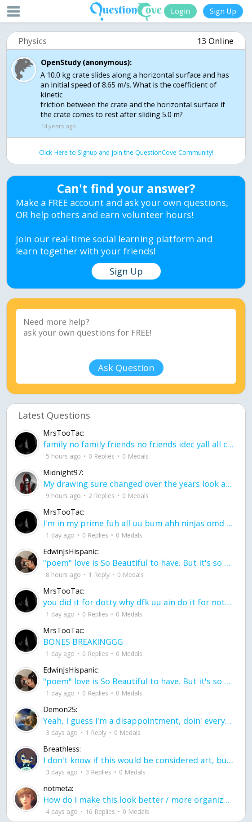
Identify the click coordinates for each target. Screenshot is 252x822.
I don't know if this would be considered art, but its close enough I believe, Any (138, 760)
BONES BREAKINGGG (83, 641)
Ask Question (126, 368)
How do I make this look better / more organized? (138, 799)
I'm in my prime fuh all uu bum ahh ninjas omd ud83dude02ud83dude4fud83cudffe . (138, 523)
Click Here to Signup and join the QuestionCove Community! (126, 152)
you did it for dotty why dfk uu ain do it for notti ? (138, 602)
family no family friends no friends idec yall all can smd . (138, 444)
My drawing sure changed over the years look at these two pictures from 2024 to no (138, 483)
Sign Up (223, 11)
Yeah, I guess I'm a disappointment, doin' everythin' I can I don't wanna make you (138, 720)
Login (180, 11)
